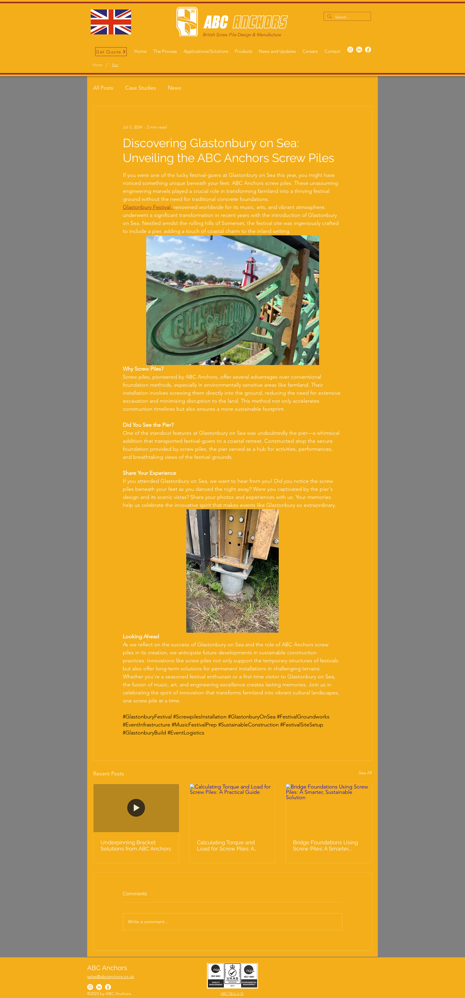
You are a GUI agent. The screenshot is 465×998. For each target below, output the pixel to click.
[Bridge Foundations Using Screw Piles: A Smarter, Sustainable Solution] (329, 808)
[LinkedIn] (359, 50)
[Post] (115, 65)
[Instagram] (350, 50)
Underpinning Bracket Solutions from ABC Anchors (136, 845)
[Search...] (346, 17)
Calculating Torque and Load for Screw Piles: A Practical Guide (226, 845)
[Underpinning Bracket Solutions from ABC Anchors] (136, 808)
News (174, 88)
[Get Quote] (111, 51)
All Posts (103, 88)
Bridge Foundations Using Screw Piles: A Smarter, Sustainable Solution (325, 845)
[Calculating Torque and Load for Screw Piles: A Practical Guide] (233, 808)
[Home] (97, 65)
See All (365, 772)
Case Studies (140, 88)
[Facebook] (368, 50)
